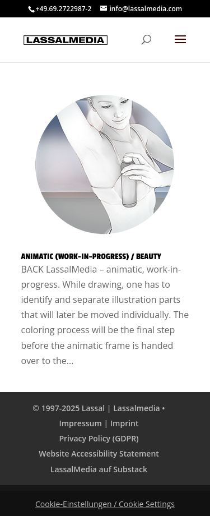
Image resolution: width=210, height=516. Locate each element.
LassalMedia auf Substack (98, 469)
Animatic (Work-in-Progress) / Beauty (91, 256)
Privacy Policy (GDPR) (98, 438)
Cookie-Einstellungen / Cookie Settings (105, 504)
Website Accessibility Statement (99, 453)
